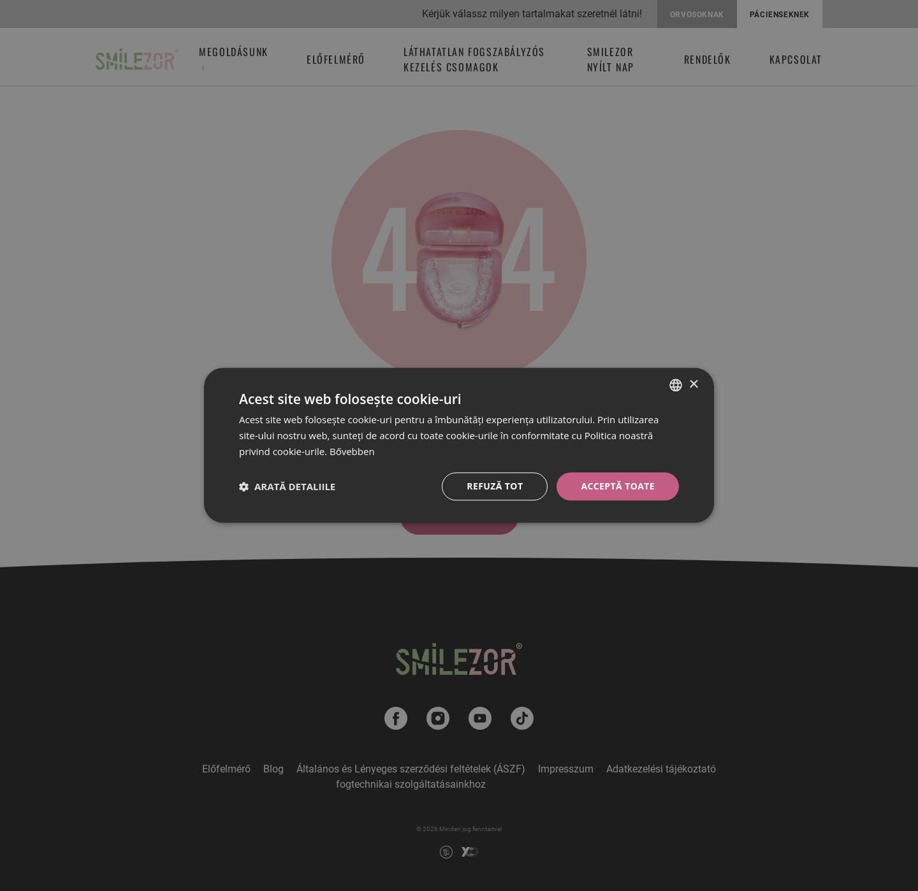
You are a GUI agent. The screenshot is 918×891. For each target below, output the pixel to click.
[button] (287, 486)
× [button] (693, 384)
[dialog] (459, 445)
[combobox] (675, 385)
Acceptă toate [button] (618, 486)
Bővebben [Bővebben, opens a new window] (352, 451)
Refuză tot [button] (495, 486)
